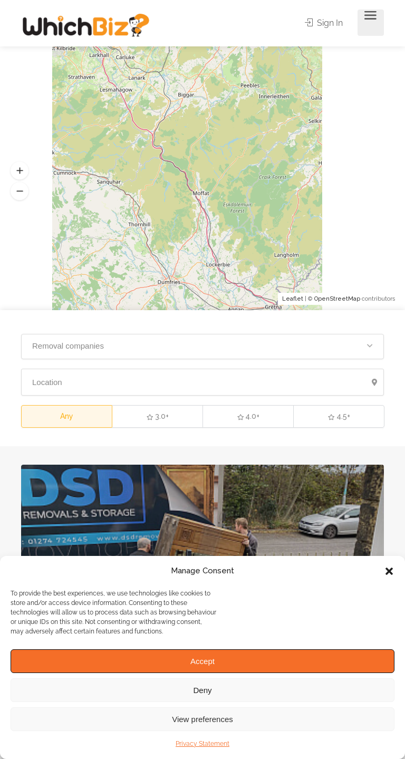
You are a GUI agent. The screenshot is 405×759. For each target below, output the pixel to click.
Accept (202, 661)
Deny (202, 690)
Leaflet (292, 298)
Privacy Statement (202, 743)
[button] (389, 571)
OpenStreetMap (337, 298)
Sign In (324, 23)
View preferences (202, 719)
